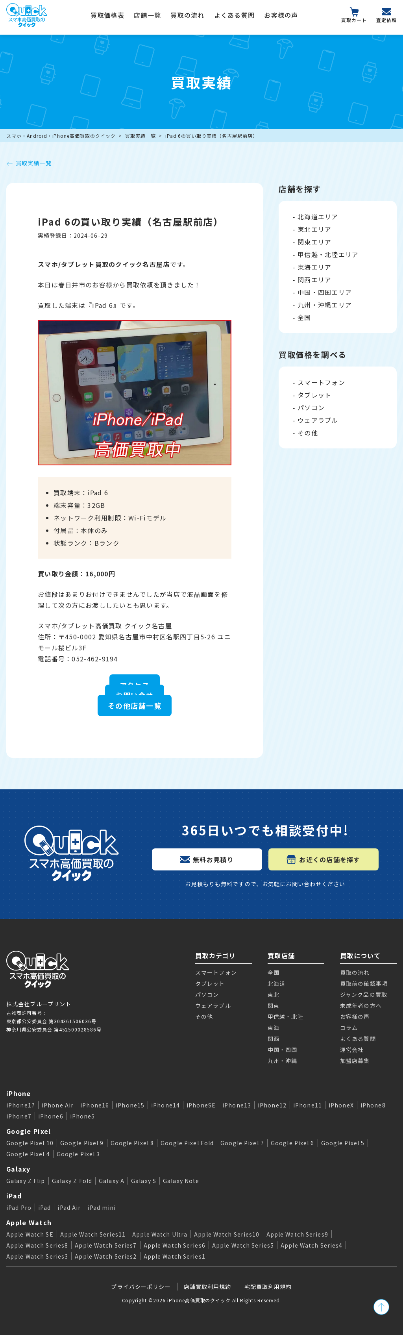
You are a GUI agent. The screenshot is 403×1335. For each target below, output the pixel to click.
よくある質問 (234, 15)
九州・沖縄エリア (325, 304)
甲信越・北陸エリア (328, 254)
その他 (308, 432)
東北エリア (314, 229)
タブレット (314, 395)
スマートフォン (321, 382)
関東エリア (314, 241)
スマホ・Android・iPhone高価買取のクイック (61, 135)
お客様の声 (281, 15)
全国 (304, 317)
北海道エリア (318, 216)
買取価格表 (107, 15)
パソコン (311, 407)
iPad (14, 1195)
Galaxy (18, 1169)
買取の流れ (187, 15)
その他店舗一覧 (134, 705)
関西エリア (314, 279)
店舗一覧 (147, 15)
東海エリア (314, 267)
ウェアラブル (318, 420)
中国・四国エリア (325, 292)
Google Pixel (28, 1131)
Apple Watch (29, 1222)
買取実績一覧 (140, 135)
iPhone (18, 1093)
